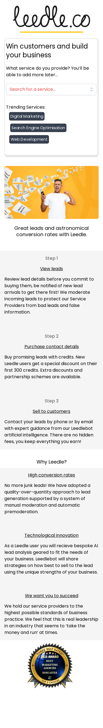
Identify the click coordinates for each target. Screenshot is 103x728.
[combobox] (51, 89)
